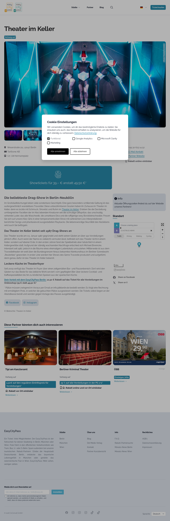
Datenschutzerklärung (85, 133)
